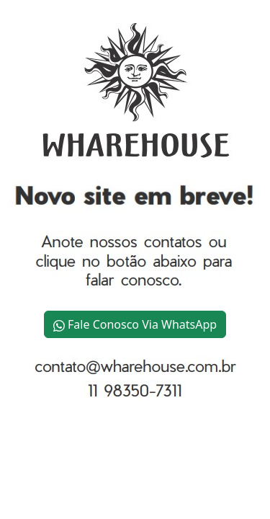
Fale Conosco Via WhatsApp (135, 324)
